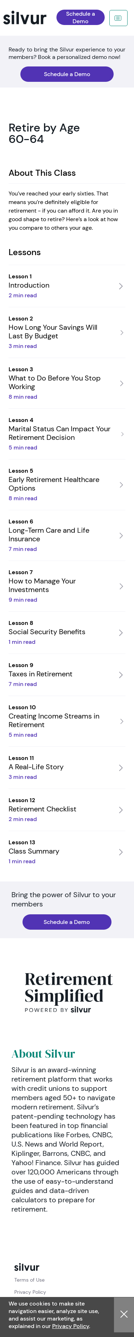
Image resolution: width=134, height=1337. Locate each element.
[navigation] (34, 18)
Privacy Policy (70, 1326)
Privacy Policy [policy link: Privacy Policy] (30, 1292)
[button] (124, 1314)
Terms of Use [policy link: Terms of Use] (29, 1280)
